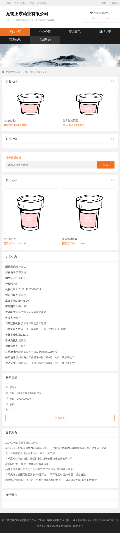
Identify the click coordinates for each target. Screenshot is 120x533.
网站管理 (78, 525)
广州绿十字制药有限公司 (51, 520)
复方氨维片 (10, 120)
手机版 (103, 3)
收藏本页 (114, 3)
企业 (17, 3)
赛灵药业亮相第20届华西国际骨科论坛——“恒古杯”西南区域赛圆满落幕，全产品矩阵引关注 (56, 448)
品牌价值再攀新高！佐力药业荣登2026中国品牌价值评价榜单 (39, 469)
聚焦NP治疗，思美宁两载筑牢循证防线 (26, 463)
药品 (24, 3)
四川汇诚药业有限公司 (105, 520)
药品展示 (75, 31)
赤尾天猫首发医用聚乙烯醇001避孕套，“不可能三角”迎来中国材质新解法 (45, 474)
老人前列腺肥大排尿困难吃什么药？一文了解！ (31, 453)
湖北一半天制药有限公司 (79, 520)
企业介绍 (45, 31)
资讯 (32, 3)
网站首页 (15, 31)
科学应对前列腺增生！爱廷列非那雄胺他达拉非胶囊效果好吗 (38, 458)
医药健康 (41, 3)
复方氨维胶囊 (70, 120)
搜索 (105, 165)
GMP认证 (105, 31)
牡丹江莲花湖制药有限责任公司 (19, 520)
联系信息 (15, 39)
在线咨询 (45, 39)
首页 (9, 3)
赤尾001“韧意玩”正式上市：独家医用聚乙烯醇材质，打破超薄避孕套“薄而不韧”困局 (51, 479)
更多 (112, 81)
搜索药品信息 (13, 157)
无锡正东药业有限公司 (35, 72)
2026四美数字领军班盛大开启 (21, 442)
